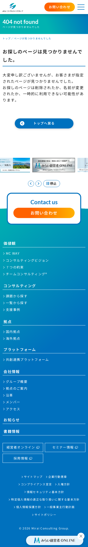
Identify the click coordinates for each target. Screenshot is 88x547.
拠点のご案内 (16, 388)
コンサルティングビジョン (27, 260)
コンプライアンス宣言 (36, 484)
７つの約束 (15, 267)
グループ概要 (16, 381)
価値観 (10, 243)
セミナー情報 (63, 447)
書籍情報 (12, 431)
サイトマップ (33, 477)
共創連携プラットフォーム (27, 359)
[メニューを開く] (81, 7)
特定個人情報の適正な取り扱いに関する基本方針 (45, 499)
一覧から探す (16, 302)
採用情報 (21, 458)
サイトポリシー (45, 515)
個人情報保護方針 (28, 507)
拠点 (8, 321)
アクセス (13, 409)
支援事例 (13, 309)
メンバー (13, 402)
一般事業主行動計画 (61, 507)
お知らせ (12, 420)
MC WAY (12, 253)
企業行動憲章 (57, 477)
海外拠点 (13, 338)
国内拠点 (13, 331)
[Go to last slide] (31, 184)
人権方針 (63, 484)
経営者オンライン (21, 447)
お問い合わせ (59, 6)
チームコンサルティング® (26, 274)
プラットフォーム (20, 349)
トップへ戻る (44, 123)
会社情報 (12, 371)
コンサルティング (20, 285)
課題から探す (16, 296)
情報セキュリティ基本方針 (45, 492)
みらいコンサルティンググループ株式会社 (13, 7)
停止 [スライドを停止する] (53, 183)
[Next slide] (38, 184)
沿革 (9, 395)
